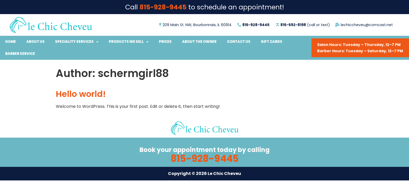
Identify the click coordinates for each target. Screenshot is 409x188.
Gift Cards (271, 41)
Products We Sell (128, 42)
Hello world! (81, 94)
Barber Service (20, 53)
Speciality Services (76, 42)
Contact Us (238, 41)
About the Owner (199, 41)
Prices (165, 41)
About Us (35, 41)
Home (10, 41)
